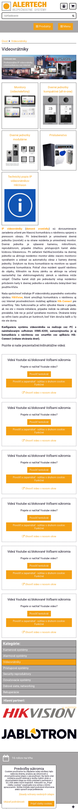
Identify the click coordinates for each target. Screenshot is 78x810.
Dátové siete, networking (19, 686)
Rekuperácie (11, 692)
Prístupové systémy (16, 668)
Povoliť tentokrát (39, 374)
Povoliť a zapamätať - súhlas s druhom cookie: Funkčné (39, 383)
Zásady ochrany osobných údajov (36, 794)
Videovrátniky (12, 662)
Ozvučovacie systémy (17, 680)
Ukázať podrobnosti (14, 802)
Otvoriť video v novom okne (39, 392)
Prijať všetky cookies (41, 803)
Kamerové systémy (15, 649)
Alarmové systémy (15, 656)
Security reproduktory (17, 674)
